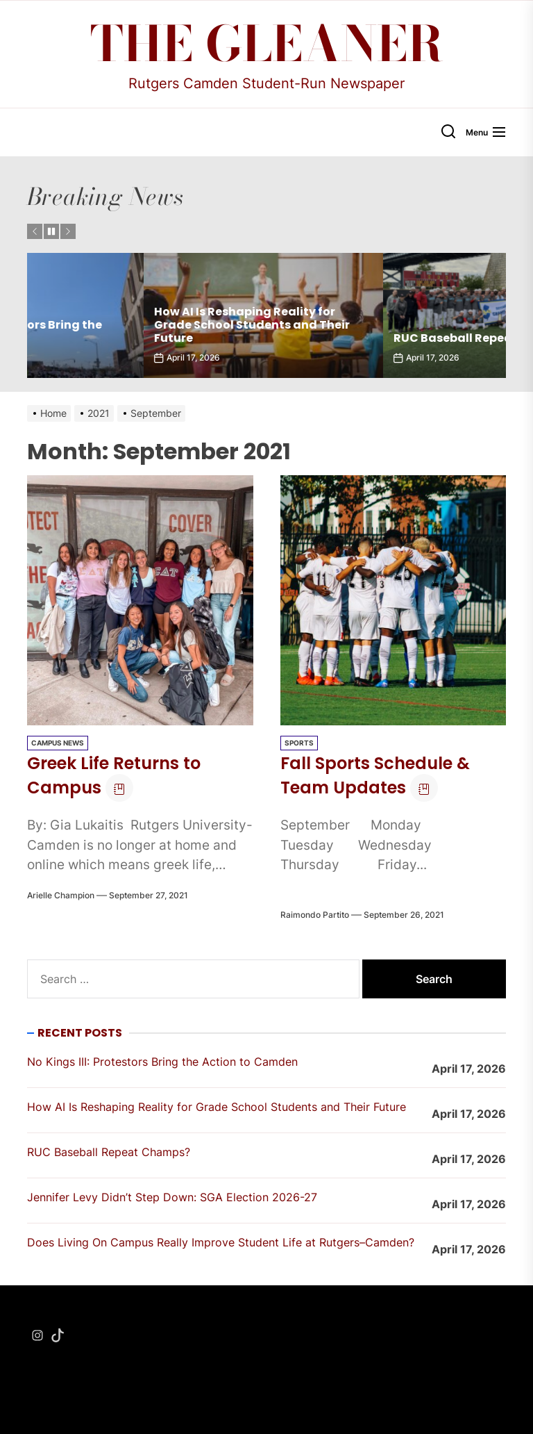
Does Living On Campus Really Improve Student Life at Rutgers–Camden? (220, 1242)
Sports (299, 743)
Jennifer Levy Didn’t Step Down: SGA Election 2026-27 (172, 1197)
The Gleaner (266, 44)
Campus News (57, 743)
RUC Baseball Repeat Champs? (108, 1152)
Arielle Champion (60, 895)
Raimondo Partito (314, 914)
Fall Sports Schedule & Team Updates (375, 775)
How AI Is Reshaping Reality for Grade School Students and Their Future (375, 325)
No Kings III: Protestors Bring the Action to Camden (131, 331)
